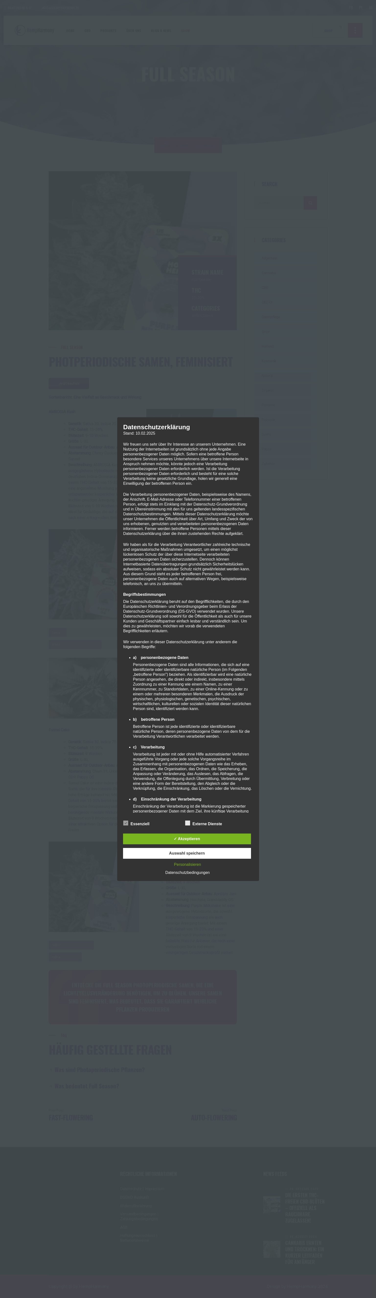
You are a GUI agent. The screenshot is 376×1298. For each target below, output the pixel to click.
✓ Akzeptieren (187, 839)
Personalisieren (187, 864)
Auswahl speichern (187, 853)
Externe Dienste (203, 823)
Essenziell (136, 823)
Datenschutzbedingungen (187, 872)
